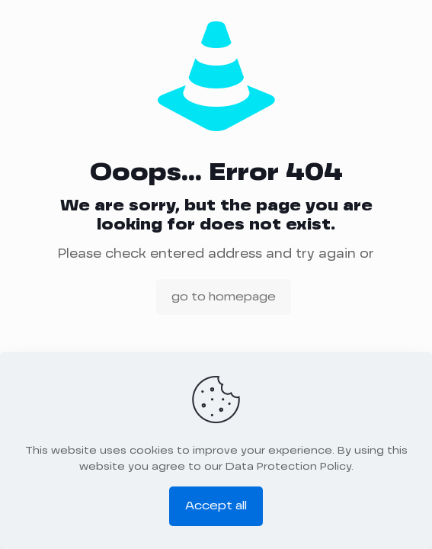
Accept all (216, 506)
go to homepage (223, 297)
